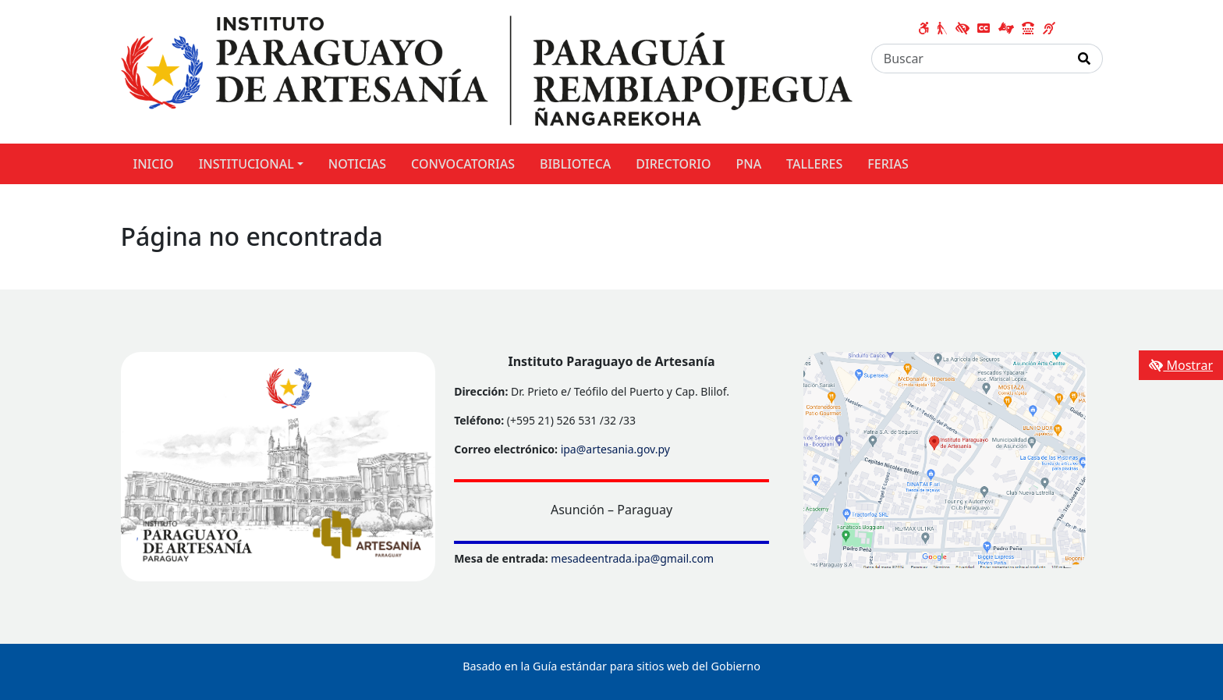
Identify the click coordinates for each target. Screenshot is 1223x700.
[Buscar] (969, 58)
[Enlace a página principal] (487, 70)
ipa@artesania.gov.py (615, 449)
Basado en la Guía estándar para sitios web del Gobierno (611, 666)
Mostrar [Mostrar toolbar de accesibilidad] (1181, 365)
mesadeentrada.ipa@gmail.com (632, 558)
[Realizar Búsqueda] (1084, 58)
